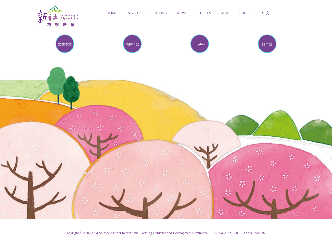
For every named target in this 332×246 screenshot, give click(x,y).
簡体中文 (132, 44)
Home (112, 13)
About (133, 13)
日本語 (267, 44)
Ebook (245, 13)
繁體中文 (65, 44)
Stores (204, 13)
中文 (266, 13)
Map (225, 13)
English (199, 44)
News (182, 13)
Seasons (158, 13)
